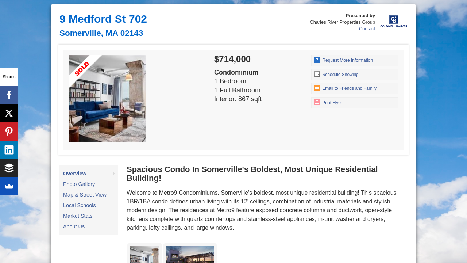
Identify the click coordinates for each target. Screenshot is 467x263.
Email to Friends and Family (345, 88)
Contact (367, 28)
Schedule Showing (336, 74)
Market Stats (78, 216)
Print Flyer (328, 102)
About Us (74, 226)
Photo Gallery (79, 184)
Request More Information (343, 60)
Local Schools (79, 205)
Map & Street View (85, 195)
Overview (74, 173)
